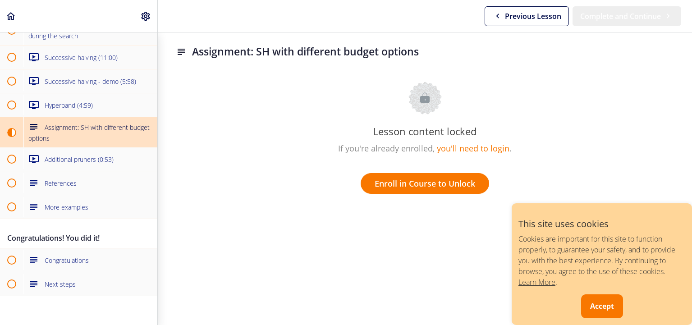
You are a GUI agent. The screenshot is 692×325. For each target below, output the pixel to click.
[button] (11, 16)
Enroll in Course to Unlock (425, 183)
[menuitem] (146, 16)
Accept (602, 306)
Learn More (536, 282)
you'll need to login (473, 148)
